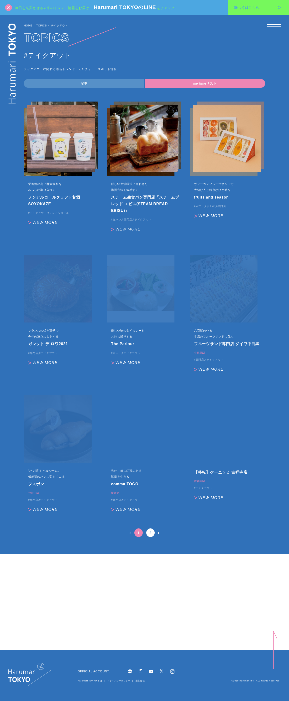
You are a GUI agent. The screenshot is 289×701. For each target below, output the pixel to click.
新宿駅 (115, 493)
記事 (84, 83)
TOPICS (41, 25)
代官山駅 (33, 493)
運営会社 (140, 681)
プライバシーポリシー (118, 681)
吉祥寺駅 (199, 481)
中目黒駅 (199, 353)
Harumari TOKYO (12, 63)
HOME (28, 25)
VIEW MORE (43, 223)
